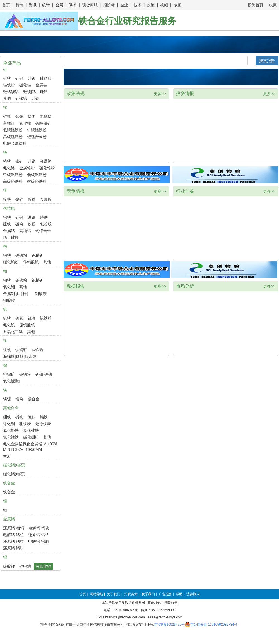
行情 (19, 5)
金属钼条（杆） (16, 293)
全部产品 (12, 63)
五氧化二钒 (13, 331)
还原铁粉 (43, 424)
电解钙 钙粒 (13, 534)
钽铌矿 (9, 374)
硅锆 (35, 98)
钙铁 (7, 217)
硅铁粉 (9, 85)
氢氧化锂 (43, 566)
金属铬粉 (27, 168)
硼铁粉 (25, 424)
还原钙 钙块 (13, 548)
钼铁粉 (21, 280)
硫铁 (7, 224)
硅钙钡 (46, 78)
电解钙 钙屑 (38, 541)
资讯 (33, 5)
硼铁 (31, 217)
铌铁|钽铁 (43, 374)
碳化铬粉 (47, 168)
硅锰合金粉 (37, 136)
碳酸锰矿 (43, 123)
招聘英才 (131, 594)
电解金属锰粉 (15, 143)
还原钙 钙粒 (13, 541)
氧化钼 (9, 287)
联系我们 (148, 594)
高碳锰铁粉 (13, 136)
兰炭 (7, 456)
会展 (59, 5)
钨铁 (7, 255)
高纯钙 (25, 230)
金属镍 (46, 199)
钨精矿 (37, 255)
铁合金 (9, 492)
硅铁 (7, 78)
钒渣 (31, 318)
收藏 (273, 5)
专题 (177, 5)
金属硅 (41, 85)
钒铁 (7, 318)
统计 (46, 5)
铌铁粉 (25, 374)
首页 (6, 5)
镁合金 (33, 399)
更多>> (160, 93)
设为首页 (255, 5)
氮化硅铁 (31, 430)
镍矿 (19, 199)
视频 (164, 5)
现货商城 (90, 5)
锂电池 (25, 566)
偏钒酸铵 (27, 325)
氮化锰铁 (11, 437)
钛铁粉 (37, 349)
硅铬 (31, 161)
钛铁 (7, 349)
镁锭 (7, 399)
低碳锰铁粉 (13, 130)
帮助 (179, 594)
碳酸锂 (9, 566)
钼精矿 (37, 280)
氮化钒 (9, 325)
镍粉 (31, 199)
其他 (7, 98)
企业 (124, 5)
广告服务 (165, 594)
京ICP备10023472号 (169, 625)
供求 (72, 5)
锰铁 (19, 116)
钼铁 (7, 280)
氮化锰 (25, 123)
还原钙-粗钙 (13, 528)
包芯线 (46, 224)
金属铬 (46, 161)
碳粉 (19, 224)
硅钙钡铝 (11, 91)
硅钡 (31, 78)
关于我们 (113, 594)
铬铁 (7, 161)
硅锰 (7, 116)
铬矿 (19, 161)
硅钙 (19, 78)
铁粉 (31, 224)
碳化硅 (25, 85)
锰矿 (31, 116)
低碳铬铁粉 (37, 174)
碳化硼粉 (31, 437)
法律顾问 (193, 594)
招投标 (109, 5)
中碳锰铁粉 (37, 130)
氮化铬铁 (11, 430)
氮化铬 (9, 168)
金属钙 (9, 230)
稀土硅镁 (11, 237)
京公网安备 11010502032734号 (213, 625)
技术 (137, 5)
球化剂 (9, 424)
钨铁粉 (21, 255)
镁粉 (19, 399)
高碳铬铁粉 (13, 181)
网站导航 (96, 594)
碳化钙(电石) (14, 474)
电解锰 (46, 116)
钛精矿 (21, 349)
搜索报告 (267, 60)
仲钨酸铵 (31, 262)
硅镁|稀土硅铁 (35, 91)
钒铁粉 (46, 318)
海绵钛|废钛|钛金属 (19, 356)
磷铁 (44, 217)
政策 (151, 5)
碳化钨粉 (11, 262)
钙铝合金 (43, 230)
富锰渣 (9, 123)
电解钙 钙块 (38, 528)
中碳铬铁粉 (13, 174)
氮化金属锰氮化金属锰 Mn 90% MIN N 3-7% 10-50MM (30, 447)
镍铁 (7, 199)
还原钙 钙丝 (38, 534)
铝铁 (44, 417)
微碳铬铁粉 (37, 181)
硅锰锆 (21, 98)
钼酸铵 (41, 293)
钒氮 (19, 318)
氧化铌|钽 (11, 381)
